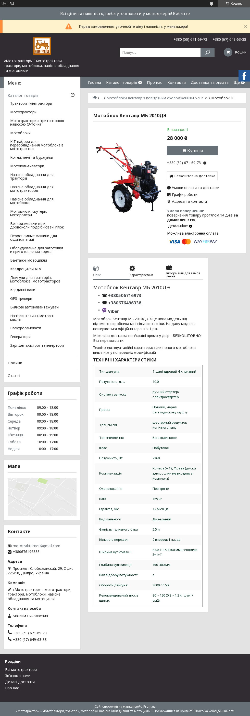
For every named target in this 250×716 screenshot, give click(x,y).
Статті (14, 375)
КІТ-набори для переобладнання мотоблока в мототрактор (37, 145)
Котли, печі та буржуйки (31, 158)
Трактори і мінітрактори (31, 104)
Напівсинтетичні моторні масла (32, 318)
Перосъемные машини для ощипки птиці (33, 238)
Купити (195, 150)
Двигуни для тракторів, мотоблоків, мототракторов (35, 279)
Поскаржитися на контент (173, 711)
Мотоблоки (20, 133)
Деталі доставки (20, 681)
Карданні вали (22, 290)
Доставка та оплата (210, 82)
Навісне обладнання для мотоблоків (32, 201)
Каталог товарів (121, 82)
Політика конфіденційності (214, 711)
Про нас (154, 82)
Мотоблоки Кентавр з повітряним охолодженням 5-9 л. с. (157, 98)
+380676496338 (124, 303)
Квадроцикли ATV (25, 269)
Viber (113, 311)
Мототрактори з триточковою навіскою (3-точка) (37, 123)
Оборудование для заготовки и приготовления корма (36, 250)
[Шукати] (208, 52)
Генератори (20, 337)
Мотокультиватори (27, 166)
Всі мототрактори (21, 669)
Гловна (94, 82)
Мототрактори (23, 112)
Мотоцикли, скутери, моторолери (28, 213)
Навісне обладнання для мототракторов (32, 189)
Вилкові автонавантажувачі (34, 307)
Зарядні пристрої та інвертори (37, 346)
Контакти (176, 82)
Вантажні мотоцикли (28, 261)
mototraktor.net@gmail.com (36, 546)
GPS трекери (21, 299)
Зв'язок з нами (17, 675)
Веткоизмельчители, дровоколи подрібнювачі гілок (37, 225)
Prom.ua (149, 706)
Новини (15, 362)
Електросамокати (25, 328)
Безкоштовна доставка (194, 175)
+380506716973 (124, 295)
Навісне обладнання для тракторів (32, 177)
